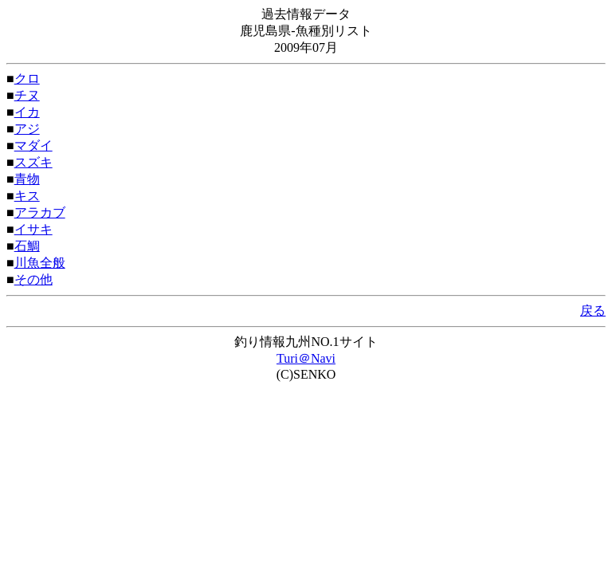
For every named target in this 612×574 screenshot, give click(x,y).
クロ (27, 78)
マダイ (33, 145)
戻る (593, 310)
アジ (27, 129)
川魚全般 (39, 262)
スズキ (33, 162)
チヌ (27, 95)
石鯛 (27, 246)
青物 (27, 179)
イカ (27, 112)
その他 (33, 279)
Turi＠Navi (306, 358)
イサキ (33, 229)
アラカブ (39, 212)
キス (27, 195)
